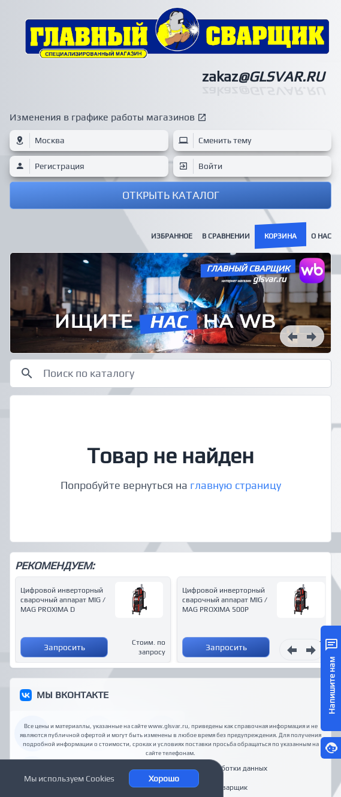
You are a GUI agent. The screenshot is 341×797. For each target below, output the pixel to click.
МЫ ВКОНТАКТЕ (72, 695)
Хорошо (164, 778)
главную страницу (235, 485)
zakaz (263, 76)
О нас (321, 236)
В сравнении (226, 236)
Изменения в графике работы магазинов (102, 117)
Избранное (171, 236)
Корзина (280, 236)
